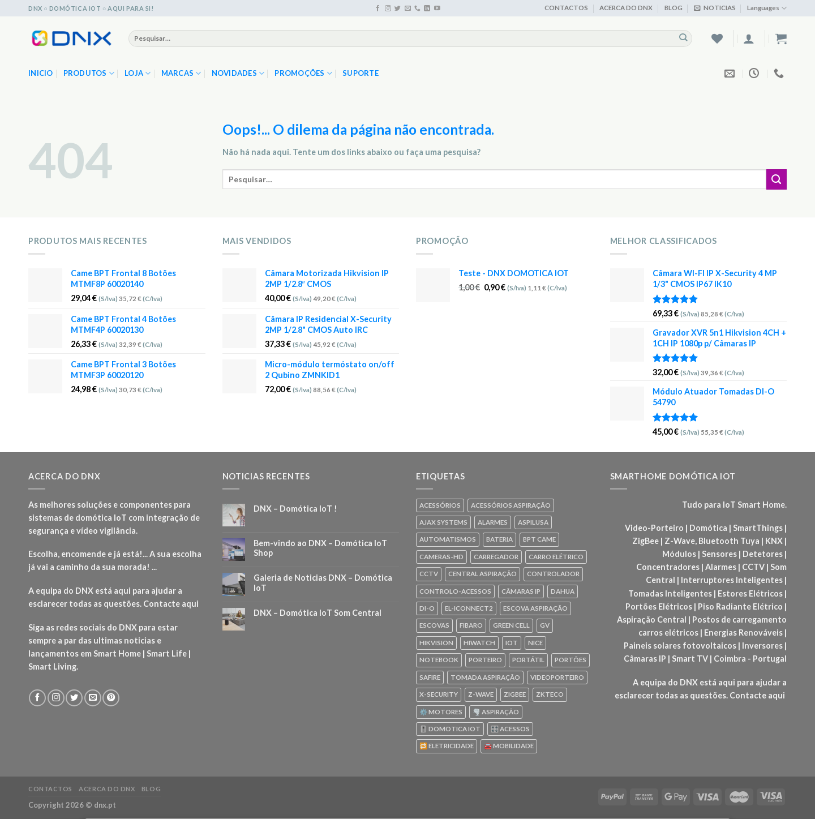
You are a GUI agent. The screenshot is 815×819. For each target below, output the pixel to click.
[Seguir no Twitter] (397, 8)
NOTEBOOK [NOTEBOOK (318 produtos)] (438, 659)
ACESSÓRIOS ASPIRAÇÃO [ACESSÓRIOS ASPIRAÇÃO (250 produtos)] (511, 505)
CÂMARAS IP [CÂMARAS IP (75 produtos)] (521, 591)
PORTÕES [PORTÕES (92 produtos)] (570, 659)
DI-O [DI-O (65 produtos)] (427, 608)
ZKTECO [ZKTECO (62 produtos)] (550, 694)
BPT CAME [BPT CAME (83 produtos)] (539, 539)
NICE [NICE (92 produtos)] (535, 642)
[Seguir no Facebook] (378, 8)
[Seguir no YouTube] (437, 8)
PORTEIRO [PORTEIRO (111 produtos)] (485, 659)
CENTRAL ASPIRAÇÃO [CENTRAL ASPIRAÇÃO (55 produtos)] (482, 573)
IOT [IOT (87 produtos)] (511, 642)
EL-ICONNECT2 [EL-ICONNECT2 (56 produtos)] (469, 608)
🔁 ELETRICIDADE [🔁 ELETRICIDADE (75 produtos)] (446, 745)
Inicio (40, 73)
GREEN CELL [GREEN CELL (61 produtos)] (511, 625)
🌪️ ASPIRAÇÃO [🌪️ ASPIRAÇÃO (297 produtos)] (496, 711)
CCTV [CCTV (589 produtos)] (428, 573)
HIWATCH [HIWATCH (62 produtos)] (479, 642)
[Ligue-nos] (417, 8)
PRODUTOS (89, 73)
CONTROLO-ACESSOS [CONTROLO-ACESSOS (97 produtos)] (455, 591)
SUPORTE (360, 73)
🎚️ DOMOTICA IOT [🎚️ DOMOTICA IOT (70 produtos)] (450, 728)
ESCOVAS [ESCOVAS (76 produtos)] (434, 625)
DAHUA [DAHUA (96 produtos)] (562, 591)
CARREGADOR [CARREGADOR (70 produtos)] (496, 556)
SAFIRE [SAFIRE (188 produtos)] (429, 677)
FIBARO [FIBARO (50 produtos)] (471, 625)
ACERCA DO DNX (626, 7)
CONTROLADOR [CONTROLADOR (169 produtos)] (553, 573)
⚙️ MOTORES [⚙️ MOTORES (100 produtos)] (440, 711)
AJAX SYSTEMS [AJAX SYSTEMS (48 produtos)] (443, 522)
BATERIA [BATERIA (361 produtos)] (499, 539)
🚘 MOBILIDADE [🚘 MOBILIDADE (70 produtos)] (509, 745)
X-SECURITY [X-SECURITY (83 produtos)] (438, 694)
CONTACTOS (566, 7)
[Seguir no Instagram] (388, 8)
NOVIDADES (238, 73)
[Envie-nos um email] (408, 8)
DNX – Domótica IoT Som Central (317, 613)
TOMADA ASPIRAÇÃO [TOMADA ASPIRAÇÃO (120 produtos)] (485, 677)
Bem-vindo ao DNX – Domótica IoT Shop (320, 548)
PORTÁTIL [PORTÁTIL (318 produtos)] (528, 659)
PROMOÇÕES (303, 73)
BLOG (673, 7)
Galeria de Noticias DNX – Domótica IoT (323, 582)
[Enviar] (683, 37)
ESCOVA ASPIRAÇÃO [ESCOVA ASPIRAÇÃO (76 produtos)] (535, 608)
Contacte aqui (171, 603)
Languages (767, 8)
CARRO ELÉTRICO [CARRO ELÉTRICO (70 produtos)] (556, 556)
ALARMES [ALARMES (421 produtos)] (493, 522)
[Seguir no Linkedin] (427, 8)
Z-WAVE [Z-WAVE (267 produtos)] (481, 694)
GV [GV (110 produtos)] (545, 625)
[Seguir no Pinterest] (110, 697)
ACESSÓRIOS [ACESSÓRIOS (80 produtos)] (440, 505)
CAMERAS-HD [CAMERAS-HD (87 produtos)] (441, 556)
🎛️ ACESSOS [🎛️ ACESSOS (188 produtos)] (510, 728)
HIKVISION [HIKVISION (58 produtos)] (436, 642)
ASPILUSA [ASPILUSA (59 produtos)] (533, 522)
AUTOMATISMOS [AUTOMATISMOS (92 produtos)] (447, 539)
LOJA (138, 73)
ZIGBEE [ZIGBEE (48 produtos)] (515, 694)
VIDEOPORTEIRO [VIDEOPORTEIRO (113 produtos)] (557, 677)
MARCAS (181, 73)
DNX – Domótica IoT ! (295, 508)
